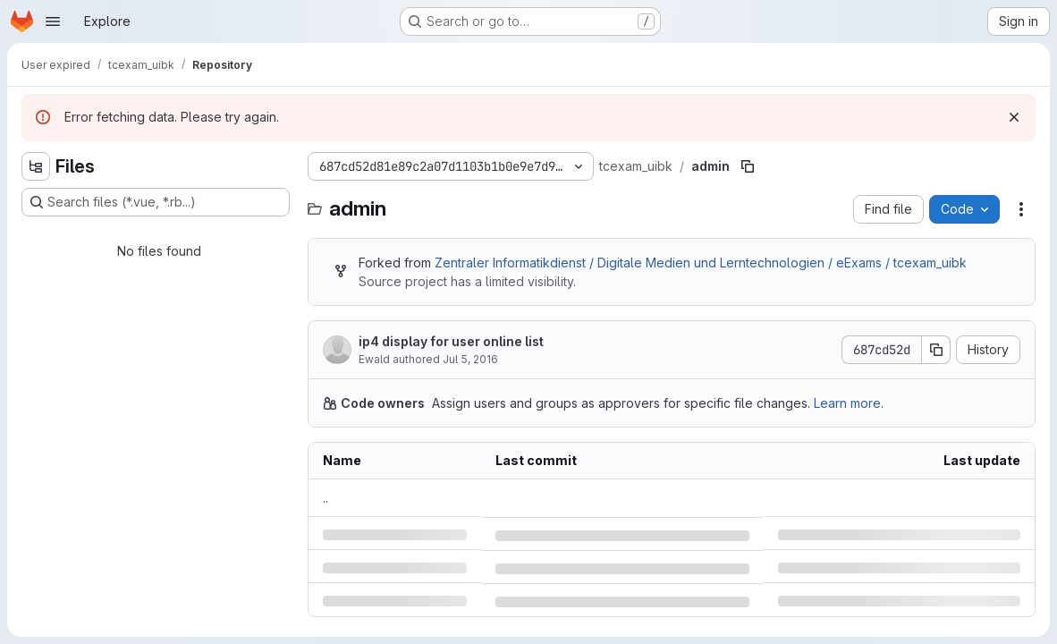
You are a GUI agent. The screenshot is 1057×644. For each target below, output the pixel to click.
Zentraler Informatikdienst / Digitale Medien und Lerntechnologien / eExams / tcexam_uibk (701, 262)
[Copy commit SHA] (936, 349)
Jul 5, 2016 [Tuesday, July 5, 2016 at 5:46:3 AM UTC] (470, 359)
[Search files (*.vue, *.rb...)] (155, 202)
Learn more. (849, 403)
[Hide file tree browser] (35, 166)
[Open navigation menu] (52, 21)
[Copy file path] (747, 166)
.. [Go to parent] (325, 497)
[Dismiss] (1014, 117)
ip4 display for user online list (451, 341)
